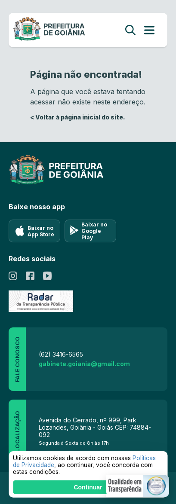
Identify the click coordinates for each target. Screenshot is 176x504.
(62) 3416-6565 (61, 354)
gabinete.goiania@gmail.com (84, 363)
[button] (137, 486)
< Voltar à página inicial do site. (77, 117)
